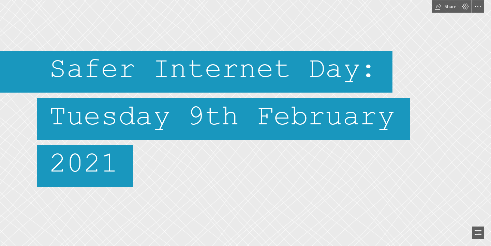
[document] (245, 123)
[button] (445, 6)
